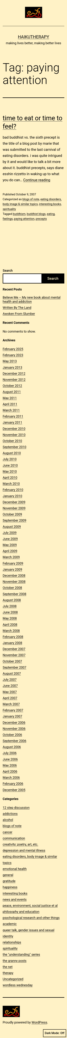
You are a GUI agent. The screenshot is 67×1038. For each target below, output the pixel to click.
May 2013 (10, 361)
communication (14, 838)
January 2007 (12, 716)
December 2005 (14, 790)
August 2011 (12, 392)
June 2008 (10, 612)
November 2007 (14, 655)
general (8, 875)
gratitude (9, 881)
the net (8, 967)
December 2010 (14, 429)
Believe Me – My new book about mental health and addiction (32, 299)
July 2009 (10, 533)
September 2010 (14, 447)
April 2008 (10, 624)
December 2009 (14, 502)
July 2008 (10, 606)
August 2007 (12, 673)
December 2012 (14, 373)
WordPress (39, 1022)
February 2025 (13, 349)
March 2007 (11, 704)
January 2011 (12, 422)
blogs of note (30, 199)
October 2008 (12, 588)
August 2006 (12, 747)
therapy (8, 973)
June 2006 (10, 759)
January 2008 (12, 643)
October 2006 (12, 735)
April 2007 (10, 698)
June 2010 (10, 465)
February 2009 (13, 563)
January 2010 (12, 496)
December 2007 (14, 649)
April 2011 (10, 404)
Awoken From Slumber (19, 314)
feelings (8, 218)
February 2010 (13, 490)
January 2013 (12, 367)
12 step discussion (16, 807)
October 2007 (12, 661)
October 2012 (12, 386)
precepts (41, 218)
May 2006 (10, 765)
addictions (10, 814)
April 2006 (10, 771)
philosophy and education (21, 912)
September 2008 (14, 594)
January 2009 (12, 569)
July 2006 (10, 753)
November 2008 (14, 581)
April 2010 (10, 477)
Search (8, 270)
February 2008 (13, 637)
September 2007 (14, 667)
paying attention (24, 218)
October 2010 (12, 441)
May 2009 (10, 545)
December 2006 (14, 722)
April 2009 (10, 551)
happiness (10, 887)
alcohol (8, 820)
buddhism (19, 214)
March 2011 (11, 410)
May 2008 (10, 618)
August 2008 (12, 600)
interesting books (50, 204)
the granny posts (14, 961)
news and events (15, 899)
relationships (12, 942)
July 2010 (10, 459)
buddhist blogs (36, 214)
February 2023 (13, 355)
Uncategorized (13, 979)
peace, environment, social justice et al (30, 905)
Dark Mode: (54, 1033)
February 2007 (13, 710)
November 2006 (14, 729)
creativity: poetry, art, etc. (20, 844)
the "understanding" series (21, 954)
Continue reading (36, 180)
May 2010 (10, 471)
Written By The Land (17, 307)
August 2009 (12, 526)
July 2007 (10, 679)
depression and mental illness (24, 850)
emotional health (15, 869)
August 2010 (12, 453)
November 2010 (14, 435)
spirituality (9, 209)
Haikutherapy (33, 36)
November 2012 (14, 379)
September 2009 (14, 520)
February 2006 (13, 783)
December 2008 (14, 575)
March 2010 (11, 484)
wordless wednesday (18, 985)
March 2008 (11, 631)
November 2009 (14, 508)
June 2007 (10, 686)
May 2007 (10, 692)
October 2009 (12, 514)
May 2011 (10, 398)
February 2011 (13, 416)
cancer (7, 832)
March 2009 (11, 557)
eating (51, 214)
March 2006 (11, 777)
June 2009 (10, 539)
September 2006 (14, 741)
